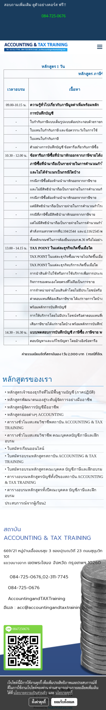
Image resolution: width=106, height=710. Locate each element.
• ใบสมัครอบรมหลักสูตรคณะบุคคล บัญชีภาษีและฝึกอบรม (53, 469)
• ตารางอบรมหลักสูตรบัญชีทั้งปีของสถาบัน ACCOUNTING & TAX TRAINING (54, 479)
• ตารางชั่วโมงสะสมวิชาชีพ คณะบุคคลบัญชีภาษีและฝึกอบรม (52, 438)
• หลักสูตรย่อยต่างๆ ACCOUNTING (34, 415)
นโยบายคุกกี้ (64, 693)
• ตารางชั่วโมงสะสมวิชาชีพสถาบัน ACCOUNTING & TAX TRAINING (54, 425)
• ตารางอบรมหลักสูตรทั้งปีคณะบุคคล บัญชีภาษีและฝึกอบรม (50, 493)
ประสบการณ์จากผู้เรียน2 (25, 503)
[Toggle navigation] (99, 47)
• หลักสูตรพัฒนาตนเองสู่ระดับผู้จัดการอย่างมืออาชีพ (48, 400)
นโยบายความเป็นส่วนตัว (30, 693)
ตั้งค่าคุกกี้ (39, 702)
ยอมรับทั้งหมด (64, 702)
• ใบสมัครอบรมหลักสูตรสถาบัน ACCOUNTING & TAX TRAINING (51, 459)
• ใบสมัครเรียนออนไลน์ (24, 448)
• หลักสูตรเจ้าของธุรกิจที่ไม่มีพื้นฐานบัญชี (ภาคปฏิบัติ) (50, 392)
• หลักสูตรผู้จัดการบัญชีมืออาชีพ (32, 407)
